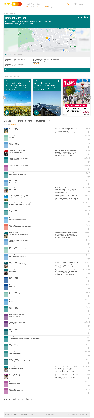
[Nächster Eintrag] (90, 97)
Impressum (24, 414)
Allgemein (8, 54)
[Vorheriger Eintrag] (4, 97)
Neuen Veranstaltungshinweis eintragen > (19, 399)
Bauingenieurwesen (10, 70)
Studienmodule (18, 54)
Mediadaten (17, 414)
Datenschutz (31, 414)
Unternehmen (9, 414)
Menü (88, 4)
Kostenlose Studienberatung (85, 17)
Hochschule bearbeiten (82, 17)
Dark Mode (51, 414)
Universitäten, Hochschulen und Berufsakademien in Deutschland (88, 17)
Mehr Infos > (36, 62)
